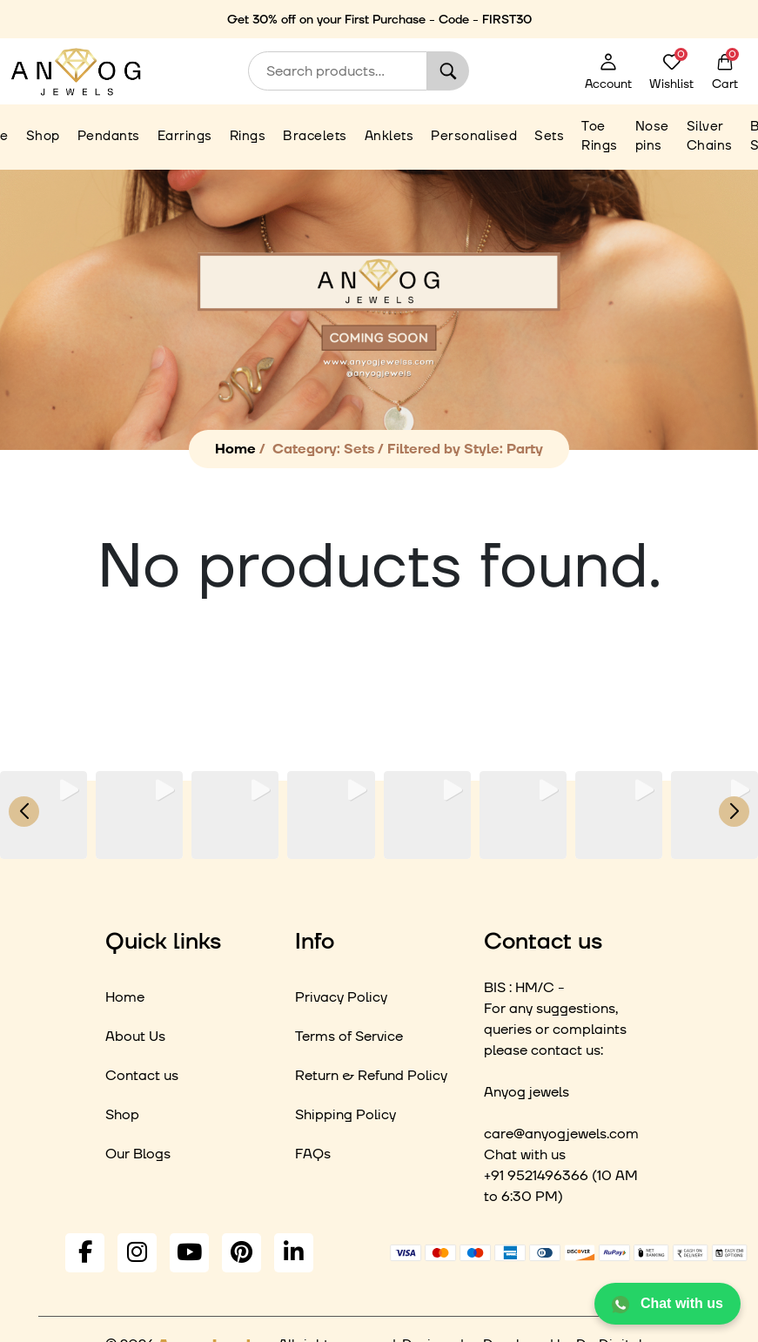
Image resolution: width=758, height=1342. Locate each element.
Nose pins (652, 136)
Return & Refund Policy (371, 1075)
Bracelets (315, 136)
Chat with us (667, 1304)
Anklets (389, 136)
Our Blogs (138, 1154)
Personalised (474, 136)
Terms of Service (349, 1036)
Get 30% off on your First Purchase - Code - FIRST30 (379, 20)
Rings (248, 136)
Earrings (185, 136)
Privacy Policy (341, 997)
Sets (549, 136)
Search (448, 71)
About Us (135, 1036)
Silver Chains (710, 136)
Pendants (108, 136)
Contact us (141, 1075)
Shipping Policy (345, 1115)
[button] (379, 846)
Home (235, 449)
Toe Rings (599, 136)
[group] (43, 814)
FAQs (313, 1154)
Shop (43, 136)
